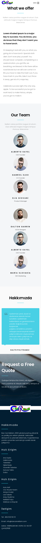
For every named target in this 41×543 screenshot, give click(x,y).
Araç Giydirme (8, 497)
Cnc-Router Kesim (10, 490)
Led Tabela (7, 495)
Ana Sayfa (7, 458)
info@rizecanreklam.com (17, 521)
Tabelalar (6, 463)
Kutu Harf (6, 487)
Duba (5, 472)
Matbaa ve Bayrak (10, 502)
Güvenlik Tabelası (10, 467)
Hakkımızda (7, 460)
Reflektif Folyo (8, 499)
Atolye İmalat (8, 492)
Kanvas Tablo (8, 470)
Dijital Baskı (7, 465)
